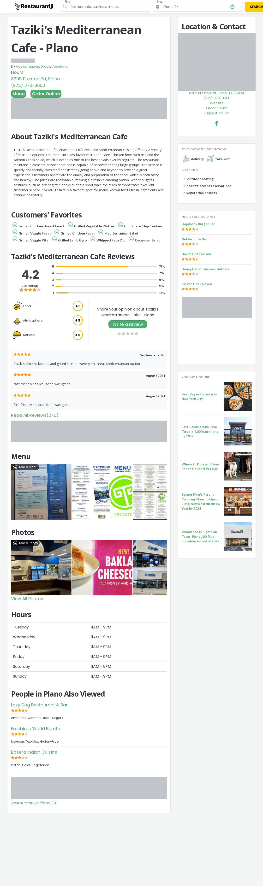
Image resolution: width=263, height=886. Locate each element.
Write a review (128, 324)
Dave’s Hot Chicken (196, 254)
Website (217, 103)
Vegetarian (60, 66)
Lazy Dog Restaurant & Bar (39, 705)
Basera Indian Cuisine (34, 752)
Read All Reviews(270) (35, 415)
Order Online (46, 94)
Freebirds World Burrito (35, 729)
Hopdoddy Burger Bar (198, 224)
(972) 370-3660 (28, 85)
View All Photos (27, 599)
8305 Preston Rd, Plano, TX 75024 (216, 93)
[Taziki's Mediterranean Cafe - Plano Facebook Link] (217, 123)
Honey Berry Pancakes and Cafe (206, 269)
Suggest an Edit (217, 113)
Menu (18, 94)
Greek (45, 66)
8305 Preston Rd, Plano (35, 79)
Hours (17, 72)
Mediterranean (27, 66)
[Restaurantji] (34, 6)
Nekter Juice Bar (194, 239)
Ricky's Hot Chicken (197, 284)
